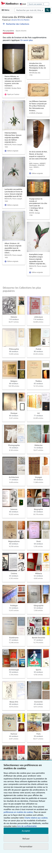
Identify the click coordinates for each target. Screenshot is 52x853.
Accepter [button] (26, 830)
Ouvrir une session (35, 4)
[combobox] (30, 10)
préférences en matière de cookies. (18, 812)
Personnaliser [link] (26, 846)
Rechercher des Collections (15, 24)
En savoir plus (27, 40)
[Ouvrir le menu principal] (6, 10)
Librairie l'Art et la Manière (20, 20)
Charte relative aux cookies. (36, 818)
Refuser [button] (26, 838)
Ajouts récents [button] (21, 31)
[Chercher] (47, 10)
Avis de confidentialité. (27, 826)
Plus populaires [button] (8, 31)
